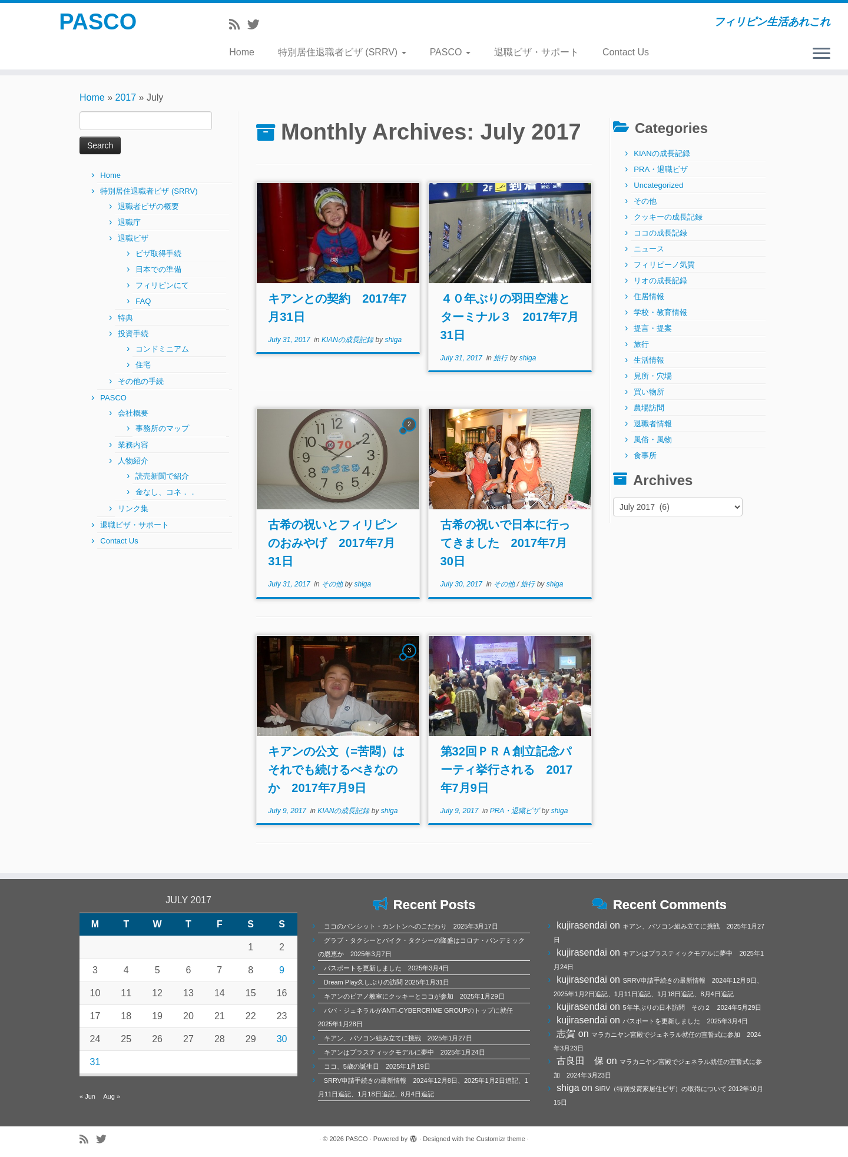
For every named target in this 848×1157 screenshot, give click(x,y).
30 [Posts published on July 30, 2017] (282, 1039)
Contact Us (625, 52)
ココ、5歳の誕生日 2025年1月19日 (377, 1066)
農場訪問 (649, 407)
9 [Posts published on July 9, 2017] (281, 970)
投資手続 (133, 333)
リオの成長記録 (660, 280)
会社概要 (133, 413)
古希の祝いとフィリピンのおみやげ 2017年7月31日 (333, 543)
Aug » (111, 1096)
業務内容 (133, 444)
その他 (333, 584)
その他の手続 (141, 381)
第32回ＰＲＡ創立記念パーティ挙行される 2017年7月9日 (506, 769)
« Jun (87, 1096)
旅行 (501, 358)
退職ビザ (133, 238)
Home (241, 52)
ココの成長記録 (660, 232)
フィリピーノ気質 (664, 264)
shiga (393, 340)
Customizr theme (500, 1138)
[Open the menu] (821, 54)
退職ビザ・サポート (536, 52)
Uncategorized (658, 185)
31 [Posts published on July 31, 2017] (95, 1062)
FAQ (143, 301)
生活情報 (649, 360)
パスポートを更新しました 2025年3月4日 (386, 968)
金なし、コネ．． (166, 492)
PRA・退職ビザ (516, 811)
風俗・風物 (653, 439)
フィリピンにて (162, 285)
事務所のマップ (162, 428)
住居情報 (649, 296)
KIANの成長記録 (348, 340)
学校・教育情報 (660, 312)
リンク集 (133, 508)
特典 (125, 317)
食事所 (645, 455)
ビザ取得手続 (158, 253)
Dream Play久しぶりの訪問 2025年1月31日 (386, 982)
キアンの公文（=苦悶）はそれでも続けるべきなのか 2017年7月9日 (336, 769)
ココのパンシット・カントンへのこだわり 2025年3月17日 (411, 926)
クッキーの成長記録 (668, 217)
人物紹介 (133, 460)
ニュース (649, 248)
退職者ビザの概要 (148, 206)
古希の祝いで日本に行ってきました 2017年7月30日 (505, 543)
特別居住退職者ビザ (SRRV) (342, 52)
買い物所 (649, 391)
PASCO (98, 24)
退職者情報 (653, 423)
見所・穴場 (653, 376)
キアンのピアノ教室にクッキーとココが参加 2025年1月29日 (414, 996)
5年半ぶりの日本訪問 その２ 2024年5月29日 (691, 1007)
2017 (126, 97)
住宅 (143, 364)
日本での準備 (158, 269)
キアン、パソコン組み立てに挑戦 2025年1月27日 (398, 1038)
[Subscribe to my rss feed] (238, 24)
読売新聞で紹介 (162, 476)
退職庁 (129, 222)
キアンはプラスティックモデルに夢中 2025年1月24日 (404, 1052)
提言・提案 (653, 328)
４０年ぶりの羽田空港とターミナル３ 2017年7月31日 (509, 317)
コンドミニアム (162, 348)
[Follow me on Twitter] (257, 24)
